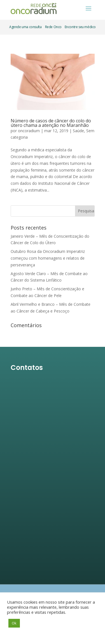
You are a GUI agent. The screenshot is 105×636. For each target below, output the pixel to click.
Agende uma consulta (25, 26)
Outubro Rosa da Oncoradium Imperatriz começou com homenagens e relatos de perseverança (48, 258)
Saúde (78, 130)
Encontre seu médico (80, 26)
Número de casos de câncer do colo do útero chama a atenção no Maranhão (51, 123)
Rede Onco (53, 26)
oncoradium (29, 130)
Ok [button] (14, 623)
